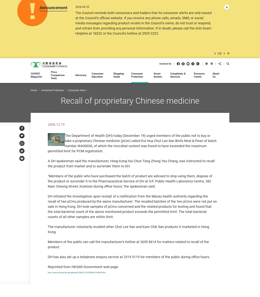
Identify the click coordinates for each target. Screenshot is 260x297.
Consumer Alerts (77, 90)
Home (34, 90)
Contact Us (165, 64)
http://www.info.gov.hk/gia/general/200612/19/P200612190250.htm (100, 272)
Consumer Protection (52, 90)
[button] (215, 54)
